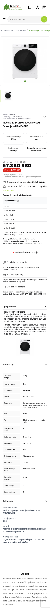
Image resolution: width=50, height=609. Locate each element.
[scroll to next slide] (25, 81)
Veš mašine (21, 30)
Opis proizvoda (25, 306)
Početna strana (7, 30)
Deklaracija (25, 501)
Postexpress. (8, 190)
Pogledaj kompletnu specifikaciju (36, 149)
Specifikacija (25, 364)
